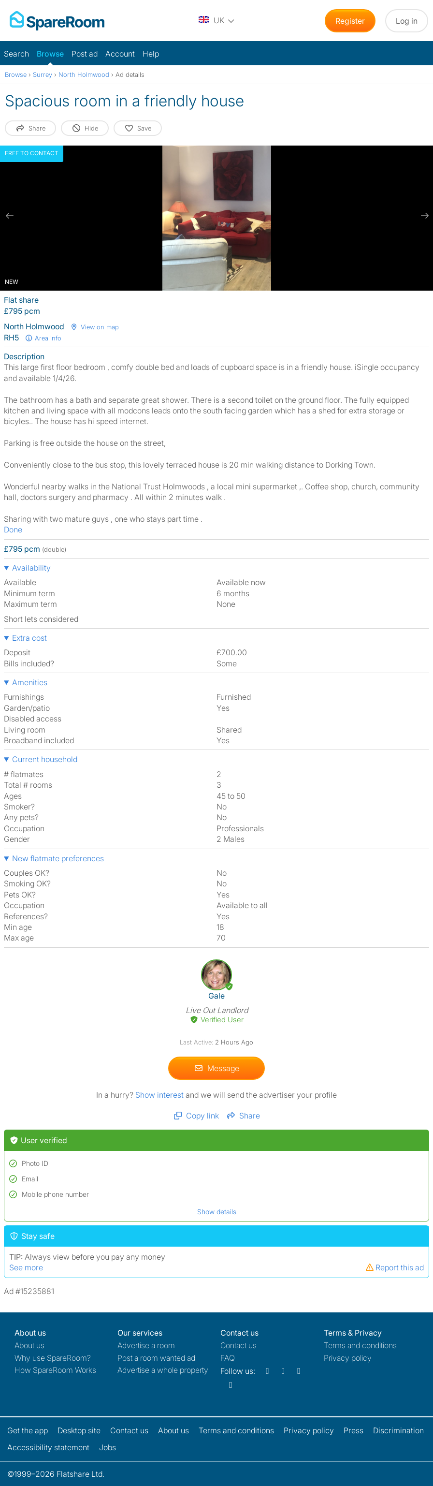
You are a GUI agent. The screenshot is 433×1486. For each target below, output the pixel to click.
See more (26, 1267)
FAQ (227, 1358)
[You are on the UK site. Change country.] (217, 20)
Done (13, 529)
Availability (31, 568)
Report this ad (394, 1267)
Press (353, 1430)
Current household (44, 759)
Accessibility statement (48, 1447)
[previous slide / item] (9, 215)
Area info (43, 338)
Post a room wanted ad (156, 1358)
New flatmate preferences (58, 858)
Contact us (238, 1345)
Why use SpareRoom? (52, 1358)
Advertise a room (146, 1345)
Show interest (160, 1095)
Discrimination (398, 1430)
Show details (216, 1211)
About (29, 1345)
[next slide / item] (423, 215)
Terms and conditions (360, 1345)
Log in (407, 21)
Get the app (27, 1430)
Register (350, 21)
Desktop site (79, 1430)
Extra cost (29, 638)
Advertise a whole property (162, 1370)
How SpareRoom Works (55, 1370)
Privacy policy (348, 1358)
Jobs (107, 1447)
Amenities (29, 682)
